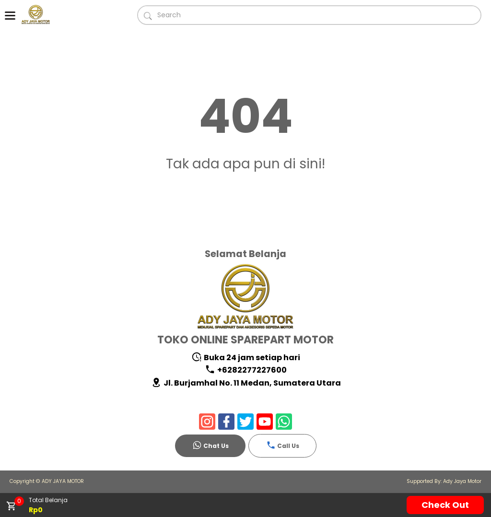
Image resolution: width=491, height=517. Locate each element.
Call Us (282, 445)
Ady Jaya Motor (462, 481)
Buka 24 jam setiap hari (245, 357)
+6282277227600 (246, 370)
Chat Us (210, 445)
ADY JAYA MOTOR (63, 481)
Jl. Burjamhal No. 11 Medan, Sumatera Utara (246, 382)
